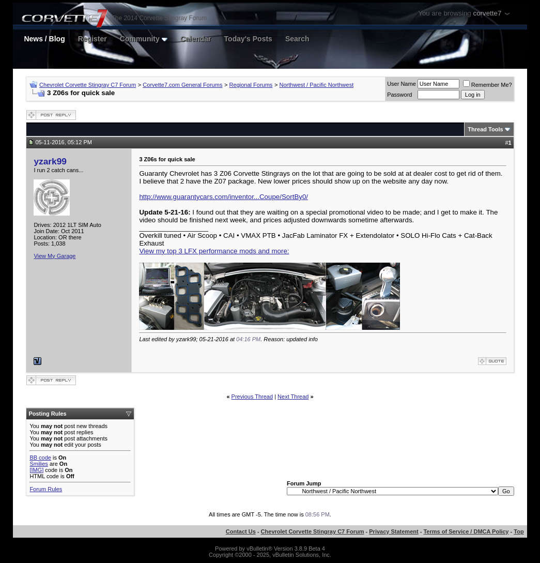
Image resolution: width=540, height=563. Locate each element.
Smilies (38, 464)
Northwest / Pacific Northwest (317, 85)
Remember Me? (487, 85)
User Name (401, 84)
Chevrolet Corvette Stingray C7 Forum (87, 85)
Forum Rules (45, 489)
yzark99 (50, 161)
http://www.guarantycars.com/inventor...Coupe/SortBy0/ (223, 197)
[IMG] (36, 470)
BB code (40, 457)
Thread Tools (485, 129)
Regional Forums (251, 85)
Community (143, 39)
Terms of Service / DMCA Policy (465, 531)
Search (297, 39)
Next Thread (292, 396)
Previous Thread (252, 396)
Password (399, 95)
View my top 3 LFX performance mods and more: (214, 251)
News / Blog (44, 39)
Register (92, 39)
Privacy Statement (393, 531)
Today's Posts (248, 39)
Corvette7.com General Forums (182, 85)
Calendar (195, 39)
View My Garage (54, 256)
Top (518, 531)
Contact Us (241, 531)
